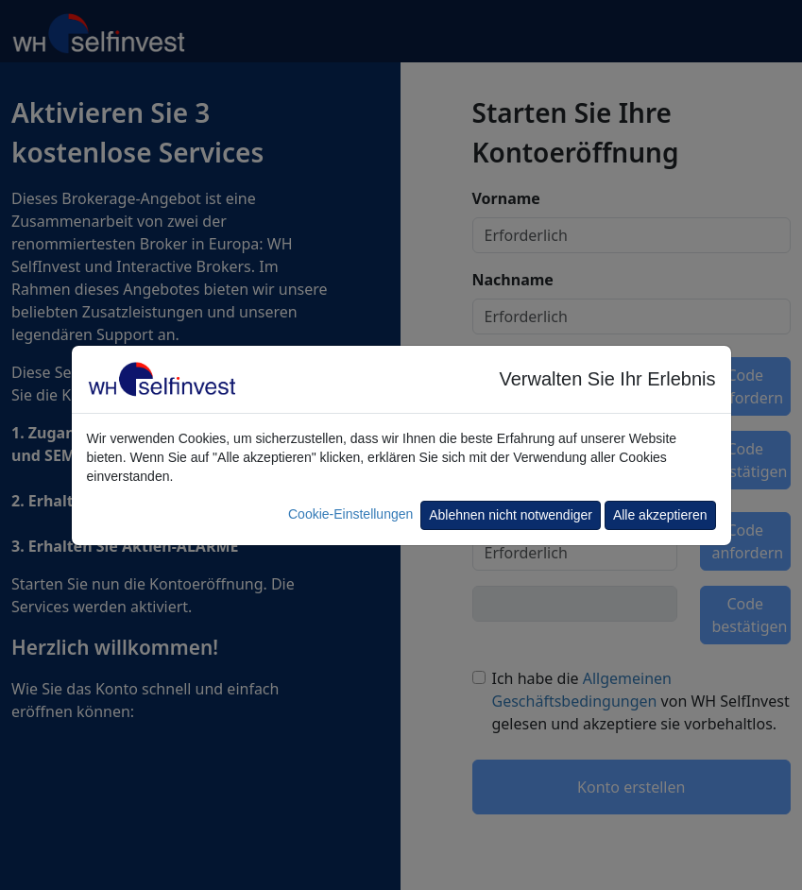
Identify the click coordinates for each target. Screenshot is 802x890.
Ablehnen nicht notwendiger (510, 514)
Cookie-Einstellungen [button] (350, 514)
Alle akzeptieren (660, 514)
